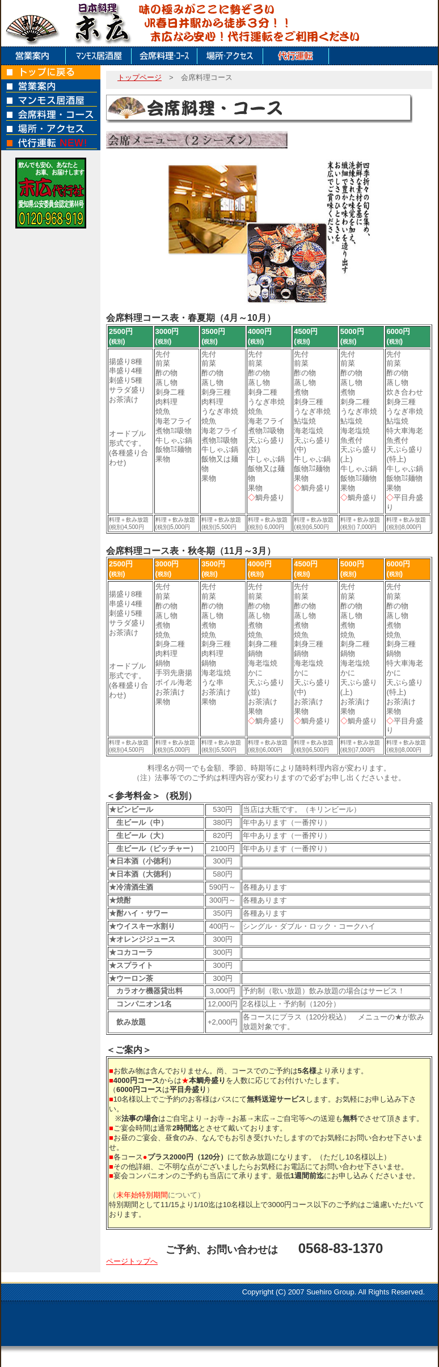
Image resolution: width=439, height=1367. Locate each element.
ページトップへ (132, 1261)
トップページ (139, 77)
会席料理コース (166, 55)
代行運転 (297, 55)
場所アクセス (231, 55)
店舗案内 (34, 55)
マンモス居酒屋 (100, 55)
